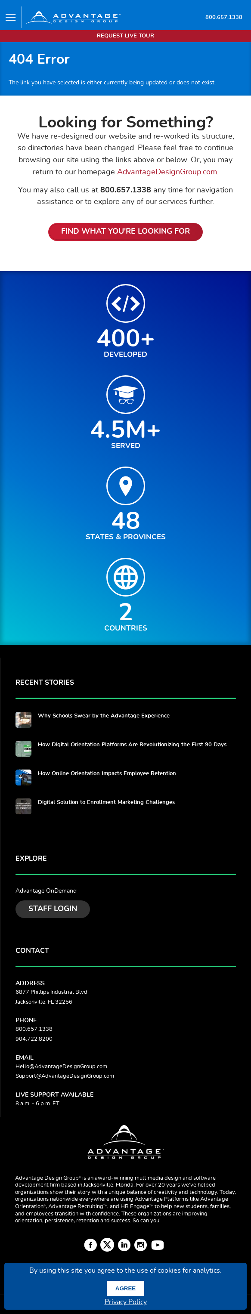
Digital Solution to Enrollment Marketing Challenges (106, 802)
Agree (125, 1288)
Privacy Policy (126, 1302)
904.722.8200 (34, 1039)
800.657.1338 (223, 17)
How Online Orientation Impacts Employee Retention (107, 773)
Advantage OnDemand (46, 891)
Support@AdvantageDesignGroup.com (64, 1076)
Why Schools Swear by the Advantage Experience (104, 716)
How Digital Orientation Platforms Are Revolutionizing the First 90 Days (132, 745)
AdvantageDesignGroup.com (167, 172)
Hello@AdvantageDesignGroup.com (61, 1067)
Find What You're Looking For (125, 231)
